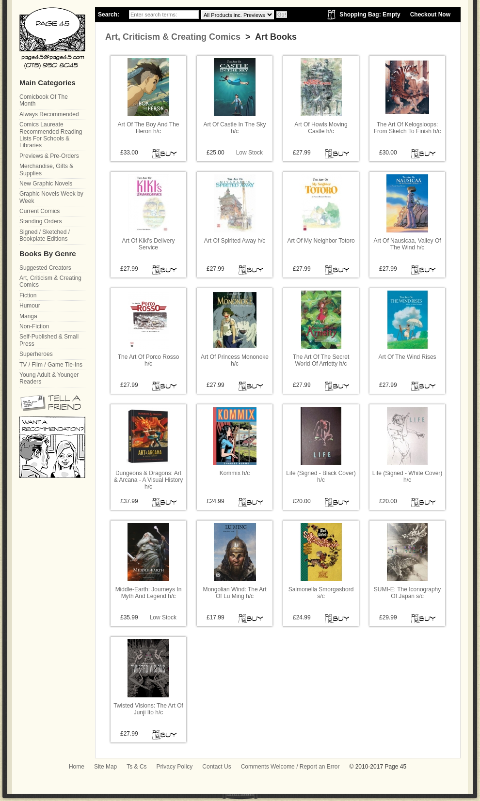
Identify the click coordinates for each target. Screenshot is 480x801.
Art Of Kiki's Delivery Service (148, 244)
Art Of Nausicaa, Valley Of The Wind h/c (407, 244)
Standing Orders (40, 221)
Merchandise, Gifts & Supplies (46, 169)
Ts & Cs (136, 766)
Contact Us (216, 766)
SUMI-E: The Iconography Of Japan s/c (407, 593)
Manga (28, 316)
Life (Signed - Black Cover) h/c (320, 476)
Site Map (105, 766)
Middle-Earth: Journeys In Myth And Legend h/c (148, 593)
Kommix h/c (235, 473)
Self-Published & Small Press (49, 340)
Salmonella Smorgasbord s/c (321, 593)
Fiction (27, 295)
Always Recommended (49, 114)
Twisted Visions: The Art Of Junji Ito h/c (148, 709)
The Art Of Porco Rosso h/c (148, 360)
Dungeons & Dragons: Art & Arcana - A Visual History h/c (148, 480)
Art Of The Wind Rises (407, 357)
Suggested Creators (45, 267)
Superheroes (36, 354)
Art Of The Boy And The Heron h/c (148, 128)
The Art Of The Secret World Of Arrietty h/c (321, 360)
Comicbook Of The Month (43, 100)
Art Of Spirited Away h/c (235, 240)
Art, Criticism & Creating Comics (172, 37)
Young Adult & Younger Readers (49, 378)
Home (76, 766)
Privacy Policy (175, 766)
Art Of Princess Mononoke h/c (235, 360)
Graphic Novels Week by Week (51, 197)
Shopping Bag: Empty (369, 14)
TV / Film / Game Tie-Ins (50, 364)
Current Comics (39, 211)
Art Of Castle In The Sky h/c (234, 128)
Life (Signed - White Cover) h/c (407, 476)
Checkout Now (430, 14)
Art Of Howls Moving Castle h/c (320, 128)
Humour (29, 305)
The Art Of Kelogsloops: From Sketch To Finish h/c (407, 128)
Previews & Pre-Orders (49, 156)
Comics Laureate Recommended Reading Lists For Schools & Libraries (50, 135)
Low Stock (249, 152)
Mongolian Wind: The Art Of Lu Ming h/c (234, 593)
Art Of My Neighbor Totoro (320, 240)
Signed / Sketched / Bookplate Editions (44, 235)
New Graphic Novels (45, 183)
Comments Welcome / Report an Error (290, 766)
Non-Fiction (34, 326)
